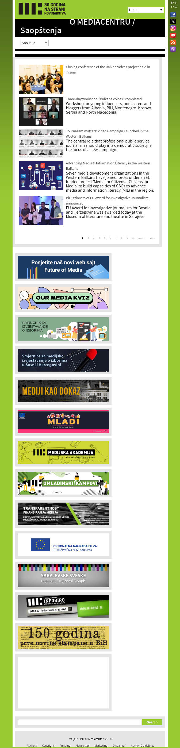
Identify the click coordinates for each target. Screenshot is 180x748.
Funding (65, 745)
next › (142, 239)
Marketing (100, 745)
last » (151, 239)
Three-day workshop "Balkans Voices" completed (104, 99)
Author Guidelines (142, 745)
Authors (32, 745)
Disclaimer (119, 745)
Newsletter (82, 745)
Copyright (48, 745)
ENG (174, 7)
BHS (173, 3)
